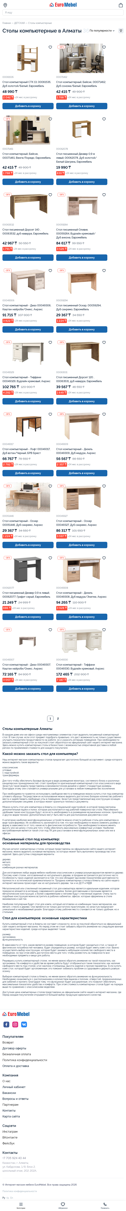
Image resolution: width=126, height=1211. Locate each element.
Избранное (63, 1205)
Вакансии (9, 1093)
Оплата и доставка (15, 1066)
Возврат (8, 1043)
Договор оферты (14, 1048)
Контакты (9, 1111)
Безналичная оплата (16, 1054)
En (11, 1198)
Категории (21, 1205)
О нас (6, 1081)
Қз (8, 1198)
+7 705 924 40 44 (14, 1158)
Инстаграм (10, 1132)
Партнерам (10, 1105)
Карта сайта (11, 1116)
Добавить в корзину (28, 106)
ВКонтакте (10, 1137)
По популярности (103, 31)
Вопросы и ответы (15, 1099)
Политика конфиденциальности (24, 1060)
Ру (3, 1198)
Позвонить (105, 1205)
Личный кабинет (14, 1087)
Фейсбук (8, 1143)
